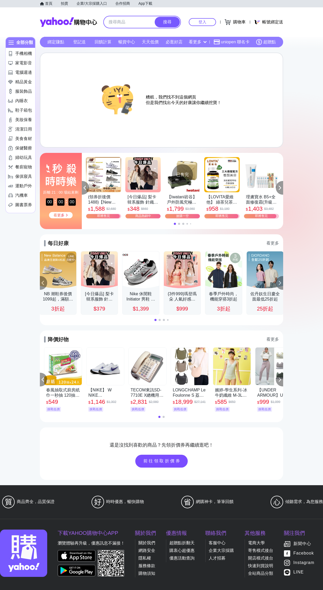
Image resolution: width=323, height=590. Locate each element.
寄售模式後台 (260, 550)
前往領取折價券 (162, 461)
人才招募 (217, 558)
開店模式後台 (260, 558)
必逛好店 (174, 42)
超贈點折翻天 (182, 543)
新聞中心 (302, 544)
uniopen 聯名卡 (232, 42)
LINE (298, 572)
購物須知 (146, 573)
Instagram (303, 563)
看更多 (198, 42)
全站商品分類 (260, 573)
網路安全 (146, 550)
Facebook (303, 553)
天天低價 (150, 42)
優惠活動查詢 (182, 558)
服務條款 (146, 565)
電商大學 (256, 543)
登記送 (79, 42)
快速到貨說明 (260, 565)
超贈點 (266, 42)
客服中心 (217, 543)
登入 (202, 22)
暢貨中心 (126, 42)
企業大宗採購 (221, 550)
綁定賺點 (55, 42)
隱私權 (144, 558)
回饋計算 (103, 42)
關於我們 (146, 543)
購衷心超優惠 (182, 550)
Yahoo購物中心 (68, 22)
